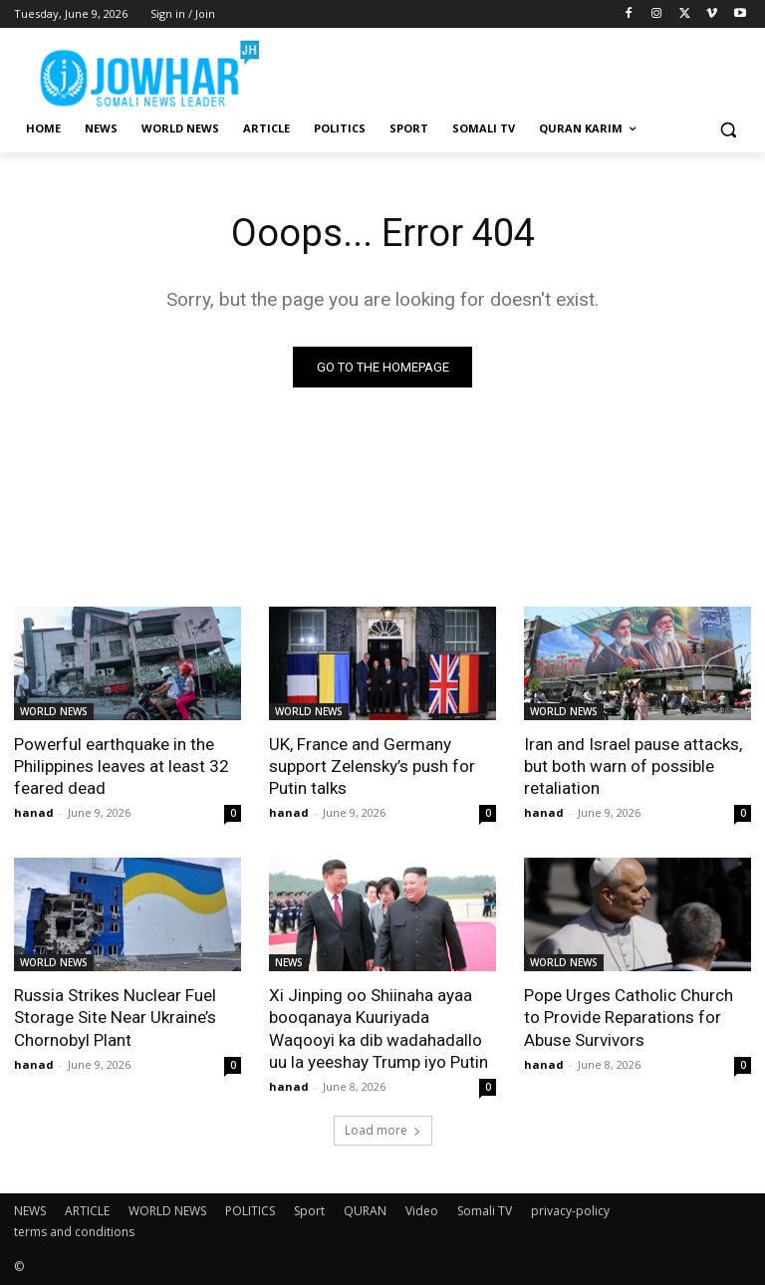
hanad (34, 812)
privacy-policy (570, 1210)
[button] (727, 129)
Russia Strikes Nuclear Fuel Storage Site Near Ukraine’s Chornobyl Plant (114, 1017)
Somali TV (484, 1210)
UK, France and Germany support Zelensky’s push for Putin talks (372, 766)
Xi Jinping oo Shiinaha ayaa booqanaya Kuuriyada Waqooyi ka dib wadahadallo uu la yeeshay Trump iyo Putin (378, 1028)
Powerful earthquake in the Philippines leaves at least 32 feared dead (121, 766)
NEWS (289, 962)
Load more (383, 1130)
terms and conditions (74, 1231)
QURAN (365, 1210)
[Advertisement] (518, 70)
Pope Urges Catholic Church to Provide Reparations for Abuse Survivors (628, 1017)
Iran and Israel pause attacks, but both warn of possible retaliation (633, 766)
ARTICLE (87, 1210)
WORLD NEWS (54, 711)
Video (421, 1210)
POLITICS (250, 1210)
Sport (309, 1210)
